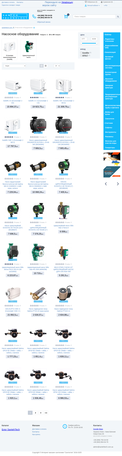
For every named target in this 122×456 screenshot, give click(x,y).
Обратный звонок (43, 22)
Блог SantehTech (11, 429)
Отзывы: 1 (42, 97)
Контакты (20, 2)
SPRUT (85, 55)
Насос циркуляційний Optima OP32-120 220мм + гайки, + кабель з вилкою (63, 392)
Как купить (36, 434)
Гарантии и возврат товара (11, 5)
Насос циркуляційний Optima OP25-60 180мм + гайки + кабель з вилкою (38, 392)
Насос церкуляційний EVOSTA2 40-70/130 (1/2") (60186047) (13, 228)
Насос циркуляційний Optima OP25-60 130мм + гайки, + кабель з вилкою (13, 392)
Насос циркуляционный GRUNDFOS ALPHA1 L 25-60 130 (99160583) (64, 142)
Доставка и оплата (8, 2)
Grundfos (85, 53)
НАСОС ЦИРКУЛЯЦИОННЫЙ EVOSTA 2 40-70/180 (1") (38, 228)
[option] (111, 165)
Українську (67, 2)
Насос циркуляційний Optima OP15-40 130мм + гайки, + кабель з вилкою (13, 350)
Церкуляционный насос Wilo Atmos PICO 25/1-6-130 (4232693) (12, 269)
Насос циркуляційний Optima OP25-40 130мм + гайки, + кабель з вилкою (63, 350)
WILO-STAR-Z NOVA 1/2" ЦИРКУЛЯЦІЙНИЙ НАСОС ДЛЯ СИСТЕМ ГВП (63, 269)
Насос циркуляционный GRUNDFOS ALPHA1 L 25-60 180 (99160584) (38, 142)
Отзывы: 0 (17, 97)
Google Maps (98, 429)
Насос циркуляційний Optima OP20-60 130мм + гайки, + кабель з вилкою (38, 350)
